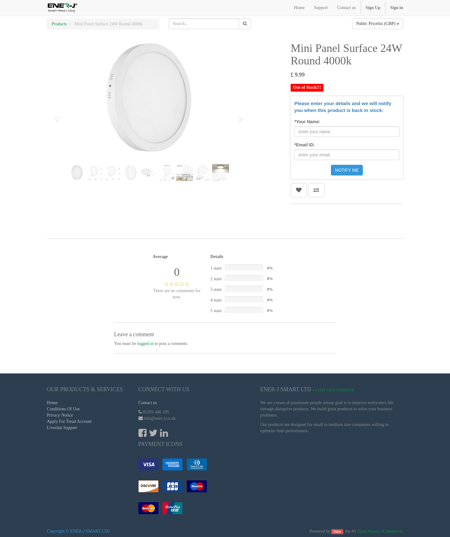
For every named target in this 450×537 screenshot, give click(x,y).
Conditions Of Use (63, 409)
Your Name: (307, 122)
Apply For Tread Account (69, 421)
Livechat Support (62, 427)
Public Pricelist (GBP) (377, 23)
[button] (59, 115)
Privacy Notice (60, 415)
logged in (145, 343)
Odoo (337, 531)
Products (59, 24)
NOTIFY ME (347, 170)
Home (52, 402)
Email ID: (304, 145)
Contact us (147, 402)
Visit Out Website (335, 390)
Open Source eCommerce (379, 531)
